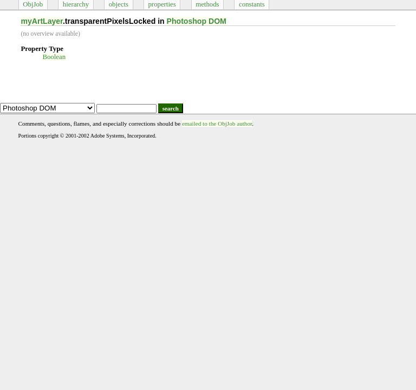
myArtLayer (41, 21)
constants (252, 4)
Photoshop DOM (196, 21)
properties (162, 4)
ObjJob (33, 4)
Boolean (54, 57)
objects (118, 4)
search (170, 108)
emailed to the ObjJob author (217, 123)
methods (207, 4)
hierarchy (76, 4)
